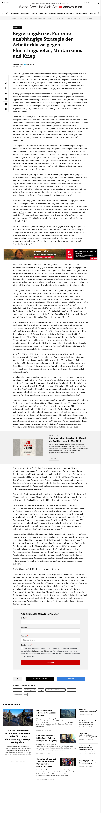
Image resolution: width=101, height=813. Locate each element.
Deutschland (71, 690)
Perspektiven (17, 690)
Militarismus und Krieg (20, 694)
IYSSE (49, 18)
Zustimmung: (26, 645)
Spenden (90, 18)
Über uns (93, 3)
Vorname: (24, 627)
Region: (24, 636)
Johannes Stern (18, 64)
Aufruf (21, 212)
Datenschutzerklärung (40, 651)
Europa (41, 690)
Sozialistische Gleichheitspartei (35, 18)
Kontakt (86, 3)
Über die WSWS (71, 18)
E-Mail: (23, 618)
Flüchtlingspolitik (30, 690)
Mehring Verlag (59, 18)
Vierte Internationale (15, 18)
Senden (50, 663)
